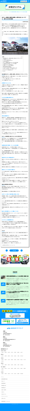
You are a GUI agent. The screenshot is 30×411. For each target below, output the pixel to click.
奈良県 (12, 364)
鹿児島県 (22, 373)
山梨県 (9, 359)
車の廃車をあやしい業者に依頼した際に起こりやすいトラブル (12, 58)
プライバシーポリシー (5, 396)
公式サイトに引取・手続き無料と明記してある (10, 67)
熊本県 (15, 373)
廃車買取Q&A (4, 387)
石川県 (25, 359)
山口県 (9, 368)
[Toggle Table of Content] (21, 57)
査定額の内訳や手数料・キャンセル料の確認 (10, 63)
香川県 (18, 368)
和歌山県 (22, 364)
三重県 (18, 364)
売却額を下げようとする (7, 59)
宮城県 (15, 352)
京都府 (9, 364)
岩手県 (12, 352)
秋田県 (9, 352)
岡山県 (6, 368)
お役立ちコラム (4, 394)
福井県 (2, 361)
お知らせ (3, 391)
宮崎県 (18, 373)
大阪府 (2, 364)
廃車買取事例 (3, 383)
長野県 (12, 359)
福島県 (18, 352)
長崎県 (6, 373)
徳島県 (21, 368)
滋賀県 (15, 364)
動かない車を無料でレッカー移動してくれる (10, 68)
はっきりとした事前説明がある (8, 69)
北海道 (2, 352)
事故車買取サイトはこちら (6, 401)
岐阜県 (15, 359)
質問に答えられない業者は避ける (8, 64)
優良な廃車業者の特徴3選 (7, 66)
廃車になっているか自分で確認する (9, 65)
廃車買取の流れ (4, 385)
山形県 (21, 352)
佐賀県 (9, 373)
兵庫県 (6, 364)
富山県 (21, 359)
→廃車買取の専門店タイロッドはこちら (8, 245)
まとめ (4, 71)
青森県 (6, 352)
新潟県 (18, 359)
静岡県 (2, 359)
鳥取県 (12, 368)
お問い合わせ (3, 398)
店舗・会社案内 (4, 389)
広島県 (2, 368)
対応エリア (3, 381)
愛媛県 (25, 368)
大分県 (12, 373)
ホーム (3, 376)
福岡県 (2, 373)
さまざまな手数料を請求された (8, 60)
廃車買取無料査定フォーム (21, 322)
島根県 (15, 368)
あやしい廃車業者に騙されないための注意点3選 (10, 62)
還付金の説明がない (6, 61)
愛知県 (6, 359)
